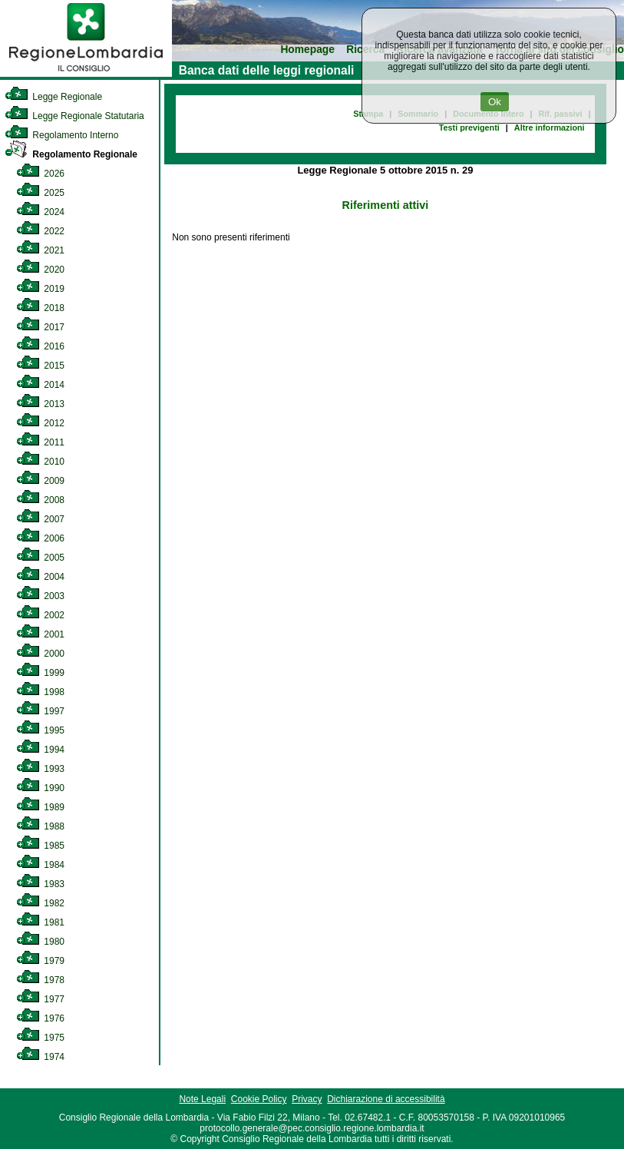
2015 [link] (40, 365)
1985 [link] (40, 845)
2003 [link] (40, 596)
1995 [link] (40, 730)
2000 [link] (40, 653)
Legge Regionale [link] (53, 96)
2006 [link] (40, 538)
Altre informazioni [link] (549, 127)
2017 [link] (40, 327)
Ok (494, 102)
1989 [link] (40, 807)
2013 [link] (40, 404)
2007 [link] (40, 519)
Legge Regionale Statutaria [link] (74, 116)
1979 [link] (40, 960)
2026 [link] (40, 173)
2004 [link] (40, 576)
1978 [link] (40, 980)
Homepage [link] (307, 49)
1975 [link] (40, 1037)
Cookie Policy (259, 1099)
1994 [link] (40, 749)
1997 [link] (40, 711)
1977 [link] (40, 999)
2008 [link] (40, 500)
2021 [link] (40, 250)
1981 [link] (40, 922)
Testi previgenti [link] (469, 127)
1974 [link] (40, 1056)
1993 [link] (40, 768)
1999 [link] (40, 672)
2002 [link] (40, 615)
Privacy (307, 1099)
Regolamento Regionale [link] (71, 154)
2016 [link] (40, 346)
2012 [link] (40, 423)
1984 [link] (40, 864)
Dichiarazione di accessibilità (385, 1099)
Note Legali (202, 1099)
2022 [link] (40, 231)
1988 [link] (40, 826)
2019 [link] (40, 288)
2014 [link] (40, 384)
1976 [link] (40, 1018)
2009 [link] (40, 480)
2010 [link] (40, 461)
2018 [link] (40, 308)
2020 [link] (40, 269)
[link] (86, 73)
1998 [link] (40, 692)
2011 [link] (40, 442)
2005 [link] (40, 557)
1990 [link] (40, 788)
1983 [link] (40, 884)
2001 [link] (40, 634)
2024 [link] (40, 212)
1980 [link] (40, 941)
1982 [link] (40, 903)
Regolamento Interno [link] (61, 135)
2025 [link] (40, 192)
